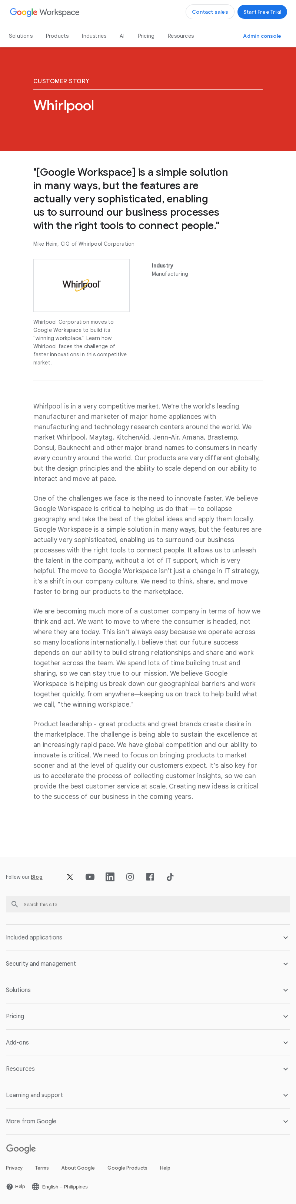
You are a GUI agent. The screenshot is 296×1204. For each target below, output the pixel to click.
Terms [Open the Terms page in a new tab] (42, 1168)
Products (57, 36)
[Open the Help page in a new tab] (15, 1186)
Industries (94, 36)
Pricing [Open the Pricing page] (146, 36)
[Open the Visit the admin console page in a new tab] (262, 36)
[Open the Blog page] (37, 877)
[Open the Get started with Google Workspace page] (262, 12)
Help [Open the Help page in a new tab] (165, 1168)
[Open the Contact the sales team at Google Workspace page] (210, 11)
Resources (181, 36)
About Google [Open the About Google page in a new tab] (78, 1168)
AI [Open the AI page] (122, 36)
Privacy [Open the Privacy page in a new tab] (14, 1168)
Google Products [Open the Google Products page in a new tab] (127, 1168)
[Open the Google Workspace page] (45, 12)
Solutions (21, 36)
